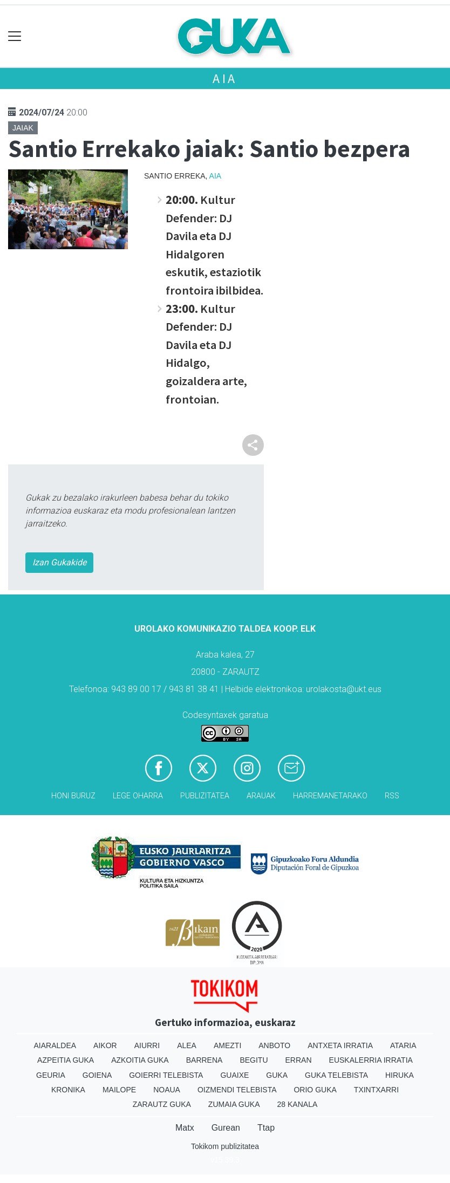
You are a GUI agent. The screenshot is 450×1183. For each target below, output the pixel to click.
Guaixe (234, 1075)
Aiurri (147, 1045)
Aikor (105, 1045)
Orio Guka (315, 1089)
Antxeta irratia (340, 1045)
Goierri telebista (166, 1075)
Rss (392, 796)
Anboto (274, 1045)
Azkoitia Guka (140, 1060)
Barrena (204, 1060)
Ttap (266, 1127)
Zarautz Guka (162, 1104)
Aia (225, 78)
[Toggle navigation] (14, 36)
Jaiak (22, 128)
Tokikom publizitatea (225, 1146)
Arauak (261, 796)
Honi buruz (73, 796)
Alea (186, 1045)
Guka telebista (336, 1075)
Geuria (50, 1075)
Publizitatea (204, 796)
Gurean (226, 1127)
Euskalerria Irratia (371, 1060)
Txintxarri (376, 1089)
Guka (277, 1075)
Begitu (254, 1060)
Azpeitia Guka (65, 1060)
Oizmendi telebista (237, 1089)
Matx (184, 1127)
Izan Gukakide (59, 562)
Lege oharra (138, 796)
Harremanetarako (330, 796)
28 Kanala (297, 1104)
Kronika (68, 1089)
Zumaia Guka (234, 1104)
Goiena (97, 1075)
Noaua (166, 1089)
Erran (298, 1060)
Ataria (403, 1045)
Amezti (227, 1045)
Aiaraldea (55, 1045)
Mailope (119, 1089)
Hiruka (399, 1075)
